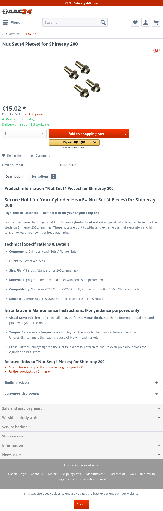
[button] (74, 144)
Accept (82, 504)
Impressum (147, 474)
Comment (40, 155)
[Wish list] (135, 22)
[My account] (145, 22)
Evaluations (43, 176)
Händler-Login (17, 474)
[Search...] (75, 22)
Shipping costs (71, 474)
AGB (133, 474)
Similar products (17, 382)
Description (14, 176)
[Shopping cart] (156, 22)
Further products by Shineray (28, 371)
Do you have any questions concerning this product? (44, 367)
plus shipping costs (32, 114)
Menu (12, 22)
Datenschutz (117, 474)
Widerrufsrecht (95, 474)
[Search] (103, 22)
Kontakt (52, 474)
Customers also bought (22, 393)
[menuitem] (11, 22)
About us (37, 474)
